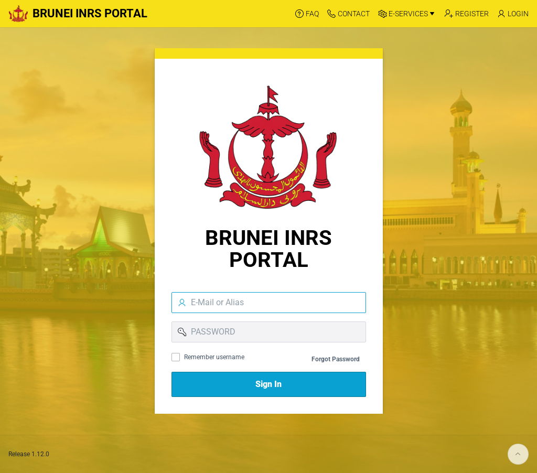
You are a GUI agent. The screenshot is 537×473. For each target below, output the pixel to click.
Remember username (214, 357)
